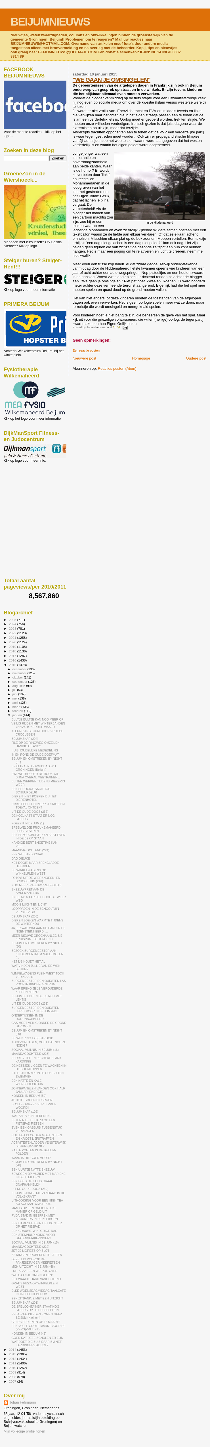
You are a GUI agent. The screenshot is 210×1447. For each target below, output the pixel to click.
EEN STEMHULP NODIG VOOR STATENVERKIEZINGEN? (33, 1236)
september (20, 681)
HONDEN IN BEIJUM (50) (28, 1095)
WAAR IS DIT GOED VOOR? (31, 1158)
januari (17, 715)
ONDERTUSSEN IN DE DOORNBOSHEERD (27, 1017)
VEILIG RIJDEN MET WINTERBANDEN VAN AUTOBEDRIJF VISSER (38, 725)
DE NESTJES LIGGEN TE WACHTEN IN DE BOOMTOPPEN (38, 1067)
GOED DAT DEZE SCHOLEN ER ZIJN (37, 1337)
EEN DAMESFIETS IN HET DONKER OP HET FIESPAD (36, 1224)
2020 (13, 642)
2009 (13, 1372)
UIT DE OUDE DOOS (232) (29, 811)
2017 (13, 656)
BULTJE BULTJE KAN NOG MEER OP (37, 719)
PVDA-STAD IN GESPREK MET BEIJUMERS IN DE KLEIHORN (34, 1217)
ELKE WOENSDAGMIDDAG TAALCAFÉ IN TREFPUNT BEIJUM (38, 1292)
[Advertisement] (29, 493)
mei (15, 698)
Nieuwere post (84, 358)
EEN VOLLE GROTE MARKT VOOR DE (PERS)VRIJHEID (38, 1327)
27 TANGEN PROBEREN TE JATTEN (36, 1255)
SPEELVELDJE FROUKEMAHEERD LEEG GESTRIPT (35, 829)
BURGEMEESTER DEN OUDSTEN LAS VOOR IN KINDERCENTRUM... (38, 982)
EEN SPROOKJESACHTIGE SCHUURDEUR (30, 790)
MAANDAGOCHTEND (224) (30, 850)
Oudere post (196, 358)
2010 (13, 1368)
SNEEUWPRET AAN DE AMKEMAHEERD (27, 891)
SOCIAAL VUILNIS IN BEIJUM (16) (35, 1049)
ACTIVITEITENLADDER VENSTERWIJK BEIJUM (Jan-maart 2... (38, 1144)
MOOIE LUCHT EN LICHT (29, 904)
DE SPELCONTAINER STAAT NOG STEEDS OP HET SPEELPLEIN (35, 1308)
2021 (13, 637)
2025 (13, 619)
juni (15, 694)
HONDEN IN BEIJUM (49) (28, 1333)
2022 (13, 633)
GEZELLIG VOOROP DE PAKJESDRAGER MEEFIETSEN (35, 1260)
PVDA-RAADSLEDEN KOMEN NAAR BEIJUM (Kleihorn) (36, 1315)
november (20, 673)
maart (17, 707)
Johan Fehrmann (22, 1402)
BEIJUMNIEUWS (50, 22)
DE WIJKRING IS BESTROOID (32, 1038)
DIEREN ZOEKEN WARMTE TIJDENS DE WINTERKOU (37, 922)
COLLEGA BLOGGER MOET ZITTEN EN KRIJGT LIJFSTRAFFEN (36, 1136)
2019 (13, 646)
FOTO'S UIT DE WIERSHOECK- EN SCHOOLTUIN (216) (35, 879)
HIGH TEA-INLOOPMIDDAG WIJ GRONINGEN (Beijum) (33, 768)
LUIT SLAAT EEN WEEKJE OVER (34, 1270)
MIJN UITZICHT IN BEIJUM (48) (33, 1266)
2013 (13, 1354)
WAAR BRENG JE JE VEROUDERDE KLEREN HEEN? (36, 990)
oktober (18, 677)
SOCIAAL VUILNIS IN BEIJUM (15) (35, 1242)
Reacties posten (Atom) (117, 368)
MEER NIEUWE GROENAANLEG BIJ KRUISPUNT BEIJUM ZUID (36, 937)
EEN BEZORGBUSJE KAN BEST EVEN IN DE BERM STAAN (38, 836)
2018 (13, 651)
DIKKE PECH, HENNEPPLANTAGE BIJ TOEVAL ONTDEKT (38, 805)
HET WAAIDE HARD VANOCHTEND (36, 1279)
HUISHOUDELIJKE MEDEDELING (34, 750)
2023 (13, 628)
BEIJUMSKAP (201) (24, 1302)
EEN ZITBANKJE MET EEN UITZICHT (37, 1298)
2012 (13, 1358)
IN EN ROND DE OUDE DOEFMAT (35, 754)
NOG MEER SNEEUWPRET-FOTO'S (36, 885)
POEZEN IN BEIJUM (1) (27, 823)
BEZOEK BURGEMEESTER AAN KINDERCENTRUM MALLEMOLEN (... (37, 954)
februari (18, 711)
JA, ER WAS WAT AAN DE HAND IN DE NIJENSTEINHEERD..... (38, 929)
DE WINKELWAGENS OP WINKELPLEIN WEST (28, 871)
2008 (13, 1377)
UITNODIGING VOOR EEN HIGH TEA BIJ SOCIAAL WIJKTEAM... (37, 1202)
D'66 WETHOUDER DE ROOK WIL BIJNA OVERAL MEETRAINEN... (35, 775)
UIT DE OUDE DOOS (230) (29, 1188)
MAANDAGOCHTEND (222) (30, 1246)
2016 (13, 660)
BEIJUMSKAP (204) (24, 738)
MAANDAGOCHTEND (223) (30, 1053)
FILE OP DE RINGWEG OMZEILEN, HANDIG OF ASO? (35, 744)
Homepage (141, 358)
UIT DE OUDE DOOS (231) (29, 1003)
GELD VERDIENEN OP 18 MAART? (35, 1322)
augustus (19, 686)
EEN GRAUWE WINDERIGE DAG (34, 1230)
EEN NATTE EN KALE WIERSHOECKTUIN (27, 1082)
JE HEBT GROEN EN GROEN (31, 1100)
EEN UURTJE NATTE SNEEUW (32, 1169)
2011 (13, 1363)
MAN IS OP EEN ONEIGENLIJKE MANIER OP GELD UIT (33, 1209)
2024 (13, 624)
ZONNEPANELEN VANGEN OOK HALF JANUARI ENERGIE (38, 1090)
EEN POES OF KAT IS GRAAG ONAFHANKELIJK (32, 1182)
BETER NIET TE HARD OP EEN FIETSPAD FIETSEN (33, 1121)
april (15, 702)
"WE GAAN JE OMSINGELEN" (111, 79)
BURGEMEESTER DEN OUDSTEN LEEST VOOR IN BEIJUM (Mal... (35, 1009)
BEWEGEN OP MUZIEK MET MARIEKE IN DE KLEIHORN (38, 1175)
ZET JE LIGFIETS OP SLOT (30, 1250)
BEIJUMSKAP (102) (24, 1111)
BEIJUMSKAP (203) (24, 916)
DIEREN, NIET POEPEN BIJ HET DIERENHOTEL (33, 798)
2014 (13, 1349)
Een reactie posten (86, 350)
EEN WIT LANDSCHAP (27, 854)
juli (14, 690)
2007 (13, 1381)
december (20, 669)
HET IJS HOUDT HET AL (28, 961)
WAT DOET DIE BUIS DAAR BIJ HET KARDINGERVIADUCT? (36, 1343)
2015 (13, 665)
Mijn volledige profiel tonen (24, 1431)
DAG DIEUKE (20, 858)
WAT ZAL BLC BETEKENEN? (31, 1116)
